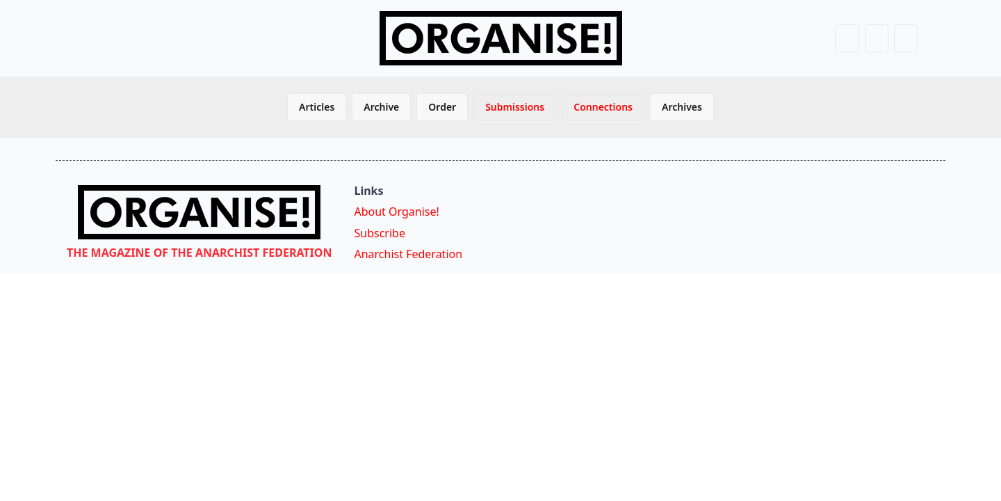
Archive (381, 106)
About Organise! (396, 211)
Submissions (514, 106)
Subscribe (379, 233)
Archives (682, 106)
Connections (603, 106)
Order (442, 106)
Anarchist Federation (408, 254)
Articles (316, 106)
